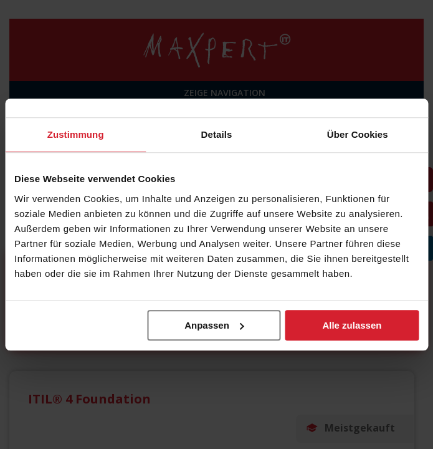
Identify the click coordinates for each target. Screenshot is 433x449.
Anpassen (214, 325)
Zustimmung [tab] (75, 134)
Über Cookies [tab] (357, 134)
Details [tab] (216, 134)
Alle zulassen (351, 325)
